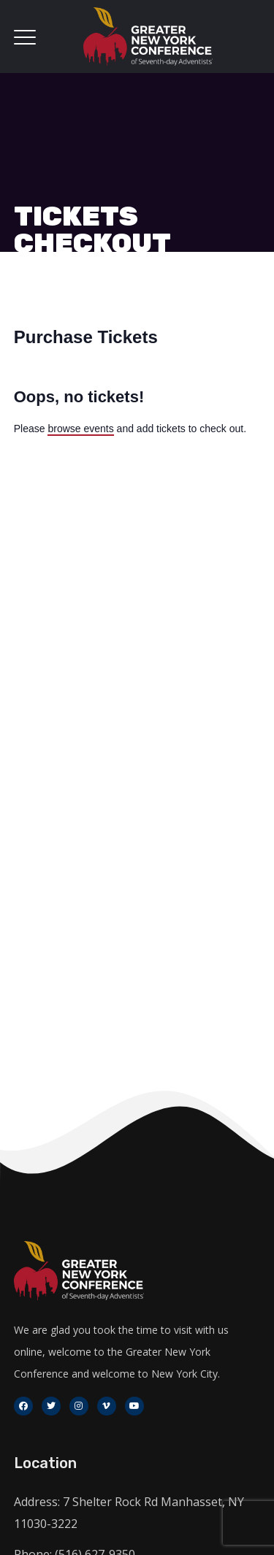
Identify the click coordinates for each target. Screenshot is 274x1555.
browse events (80, 428)
